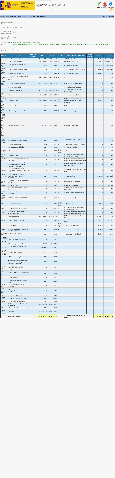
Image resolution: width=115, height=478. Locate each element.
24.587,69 (100, 225)
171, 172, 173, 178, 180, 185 (60, 151)
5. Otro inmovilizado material (16, 125)
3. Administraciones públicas (72, 230)
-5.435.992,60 (109, 65)
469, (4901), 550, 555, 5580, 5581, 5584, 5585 (3, 252)
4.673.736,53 (43, 90)
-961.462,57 (109, 73)
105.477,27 (100, 230)
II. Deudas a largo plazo (71, 125)
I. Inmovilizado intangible (15, 61)
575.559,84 (53, 125)
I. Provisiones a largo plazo (72, 111)
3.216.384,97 (43, 61)
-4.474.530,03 (109, 69)
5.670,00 (100, 185)
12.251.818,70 (109, 59)
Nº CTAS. (3, 55)
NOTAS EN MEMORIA (33, 55)
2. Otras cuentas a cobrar (15, 252)
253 (2, 203)
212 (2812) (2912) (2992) (3, 106)
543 (2, 295)
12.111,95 (44, 247)
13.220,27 (44, 301)
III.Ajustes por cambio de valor (73, 83)
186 (58, 170)
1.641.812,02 (43, 78)
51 (58, 212)
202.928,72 (100, 216)
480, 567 (3, 301)
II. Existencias (11, 225)
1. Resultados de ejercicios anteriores (75, 69)
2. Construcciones (13, 100)
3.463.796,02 (53, 61)
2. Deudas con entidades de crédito (74, 144)
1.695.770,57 (53, 83)
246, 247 (3, 185)
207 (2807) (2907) (3, 77)
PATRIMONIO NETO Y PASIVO (75, 55)
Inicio (105, 6)
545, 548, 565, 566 (3, 298)
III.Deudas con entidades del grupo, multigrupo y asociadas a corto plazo (75, 212)
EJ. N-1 (52, 55)
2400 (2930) (3, 170)
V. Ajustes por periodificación (72, 234)
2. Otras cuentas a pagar (71, 225)
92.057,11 (110, 230)
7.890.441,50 (43, 59)
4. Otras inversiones (13, 185)
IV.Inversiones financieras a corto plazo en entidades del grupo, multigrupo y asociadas (17, 261)
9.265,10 (110, 225)
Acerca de (111, 6)
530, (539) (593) (3, 267)
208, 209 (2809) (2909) (3, 83)
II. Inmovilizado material (15, 90)
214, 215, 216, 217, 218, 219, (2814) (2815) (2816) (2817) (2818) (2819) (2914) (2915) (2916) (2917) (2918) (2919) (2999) (3, 125)
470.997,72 (43, 125)
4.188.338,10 (53, 304)
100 (58, 61)
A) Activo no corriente (14, 59)
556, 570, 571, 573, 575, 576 (3, 312)
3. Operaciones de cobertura (72, 95)
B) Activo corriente (13, 216)
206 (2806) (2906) (3, 73)
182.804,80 (110, 216)
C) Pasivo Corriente (69, 176)
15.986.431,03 (99, 61)
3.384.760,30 (43, 304)
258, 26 (2, 208)
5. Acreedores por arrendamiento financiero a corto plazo (73, 208)
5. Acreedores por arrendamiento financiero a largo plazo (73, 155)
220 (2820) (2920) (3, 150)
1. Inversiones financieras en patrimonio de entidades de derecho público (18, 170)
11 (58, 78)
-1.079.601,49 (99, 73)
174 (58, 155)
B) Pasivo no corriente (70, 106)
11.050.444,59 (99, 59)
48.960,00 (100, 234)
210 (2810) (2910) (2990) (3, 95)
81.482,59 (110, 221)
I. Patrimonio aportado (71, 61)
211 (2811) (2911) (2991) (3, 100)
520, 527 (59, 192)
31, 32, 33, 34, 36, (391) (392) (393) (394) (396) (4, 239)
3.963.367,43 (53, 100)
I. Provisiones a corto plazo (72, 181)
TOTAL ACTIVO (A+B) (14, 316)
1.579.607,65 (99, 100)
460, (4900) (3, 247)
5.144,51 (54, 252)
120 (58, 69)
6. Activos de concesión (14, 87)
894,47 (45, 281)
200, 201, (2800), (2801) (3, 65)
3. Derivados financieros (71, 147)
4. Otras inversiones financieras (17, 208)
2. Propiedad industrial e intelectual (18, 69)
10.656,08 (54, 244)
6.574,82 (44, 252)
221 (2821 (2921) (3, 155)
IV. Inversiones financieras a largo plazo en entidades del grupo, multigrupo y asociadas (17, 164)
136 (58, 87)
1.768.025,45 (53, 78)
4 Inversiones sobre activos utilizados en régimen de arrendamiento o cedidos (18, 77)
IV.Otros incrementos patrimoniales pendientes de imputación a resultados (74, 100)
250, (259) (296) (3, 192)
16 (58, 159)
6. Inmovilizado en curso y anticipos (18, 140)
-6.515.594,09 (99, 65)
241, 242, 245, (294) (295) (3, 181)
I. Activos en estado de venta (16, 221)
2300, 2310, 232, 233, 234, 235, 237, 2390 (3, 140)
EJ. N (42, 55)
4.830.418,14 (53, 90)
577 (2, 308)
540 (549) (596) (3, 285)
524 (58, 208)
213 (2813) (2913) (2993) (3, 111)
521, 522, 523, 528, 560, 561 (60, 204)
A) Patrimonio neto (70, 59)
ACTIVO (18, 55)
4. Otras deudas (68, 151)
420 (58, 220)
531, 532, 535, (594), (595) (3, 273)
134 (58, 95)
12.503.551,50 (52, 316)
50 (58, 188)
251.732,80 (110, 176)
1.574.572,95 (43, 83)
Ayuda (112, 12)
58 (58, 181)
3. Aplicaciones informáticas (16, 73)
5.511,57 (54, 247)
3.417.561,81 (43, 216)
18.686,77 (44, 244)
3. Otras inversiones (13, 277)
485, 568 (59, 234)
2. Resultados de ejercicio (71, 73)
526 (58, 198)
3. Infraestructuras (13, 106)
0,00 (45, 65)
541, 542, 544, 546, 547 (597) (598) (3, 291)
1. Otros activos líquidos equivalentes (18, 308)
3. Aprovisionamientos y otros (16, 239)
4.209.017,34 (53, 216)
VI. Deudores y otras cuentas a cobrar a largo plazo (16, 212)
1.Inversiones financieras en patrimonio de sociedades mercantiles (16, 267)
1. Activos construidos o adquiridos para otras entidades (18, 230)
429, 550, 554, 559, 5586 (60, 225)
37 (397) (3, 230)
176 (58, 147)
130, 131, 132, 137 (60, 100)
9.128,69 (54, 301)
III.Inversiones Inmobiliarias (16, 147)
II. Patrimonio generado (71, 65)
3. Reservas (67, 78)
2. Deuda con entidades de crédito (74, 193)
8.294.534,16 (53, 59)
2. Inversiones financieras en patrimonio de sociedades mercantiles (16, 176)
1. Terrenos (11, 95)
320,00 (45, 188)
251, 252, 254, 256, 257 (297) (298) (3, 198)
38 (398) (3, 220)
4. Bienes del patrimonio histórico (17, 111)
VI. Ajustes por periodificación (16, 301)
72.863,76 (100, 221)
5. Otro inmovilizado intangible (16, 83)
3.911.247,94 (43, 100)
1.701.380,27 (109, 100)
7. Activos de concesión (14, 144)
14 (58, 111)
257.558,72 (100, 176)
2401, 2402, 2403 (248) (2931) (3, 176)
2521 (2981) (3, 212)
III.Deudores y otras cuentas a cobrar (18, 244)
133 (58, 90)
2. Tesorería (11, 312)
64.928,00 (110, 234)
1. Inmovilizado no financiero (72, 87)
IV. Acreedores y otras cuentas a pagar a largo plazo (73, 164)
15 (58, 140)
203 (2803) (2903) (3, 69)
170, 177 (59, 144)
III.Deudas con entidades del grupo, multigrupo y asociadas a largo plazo (75, 159)
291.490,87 (43, 95)
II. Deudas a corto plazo (71, 185)
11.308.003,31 (42, 316)
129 (58, 73)
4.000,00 (110, 185)
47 (58, 230)
